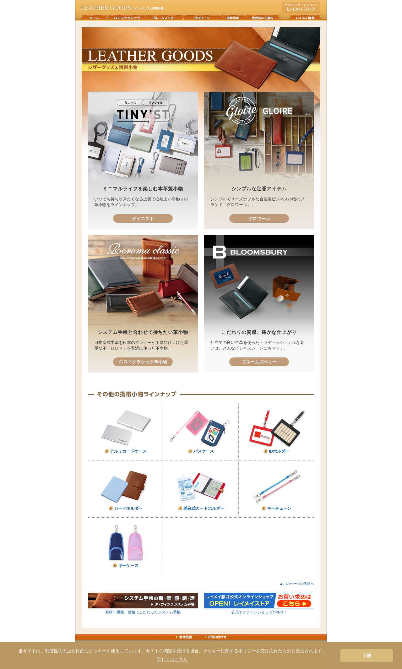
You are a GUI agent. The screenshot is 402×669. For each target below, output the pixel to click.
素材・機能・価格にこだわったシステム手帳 (143, 612)
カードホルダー (128, 508)
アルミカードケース (128, 451)
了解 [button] (366, 655)
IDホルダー (279, 451)
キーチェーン (279, 508)
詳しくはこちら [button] (172, 659)
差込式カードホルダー (203, 508)
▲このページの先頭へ (297, 583)
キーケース (128, 565)
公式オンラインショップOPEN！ (259, 612)
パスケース (203, 451)
